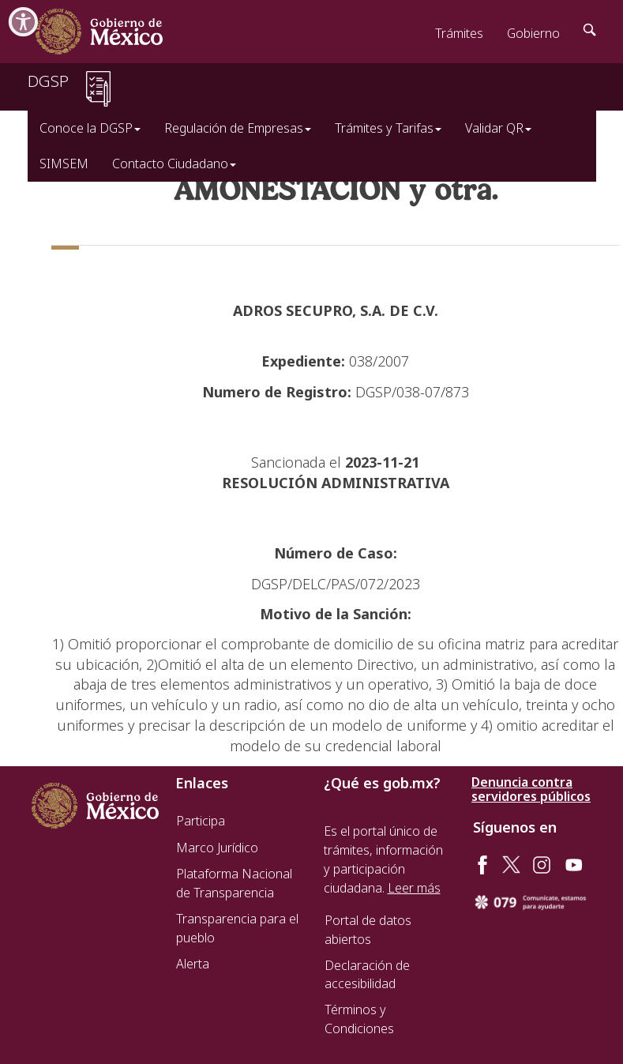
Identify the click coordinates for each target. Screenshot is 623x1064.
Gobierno (533, 33)
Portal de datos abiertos (368, 930)
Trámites (459, 33)
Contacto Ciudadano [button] (174, 163)
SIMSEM (63, 163)
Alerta (192, 963)
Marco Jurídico (217, 847)
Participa (200, 820)
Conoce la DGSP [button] (90, 128)
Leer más (414, 888)
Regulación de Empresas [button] (237, 128)
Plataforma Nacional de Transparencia (234, 883)
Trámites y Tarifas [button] (388, 128)
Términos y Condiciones (359, 1019)
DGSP (48, 81)
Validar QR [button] (498, 128)
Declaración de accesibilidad (367, 975)
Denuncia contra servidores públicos (531, 789)
